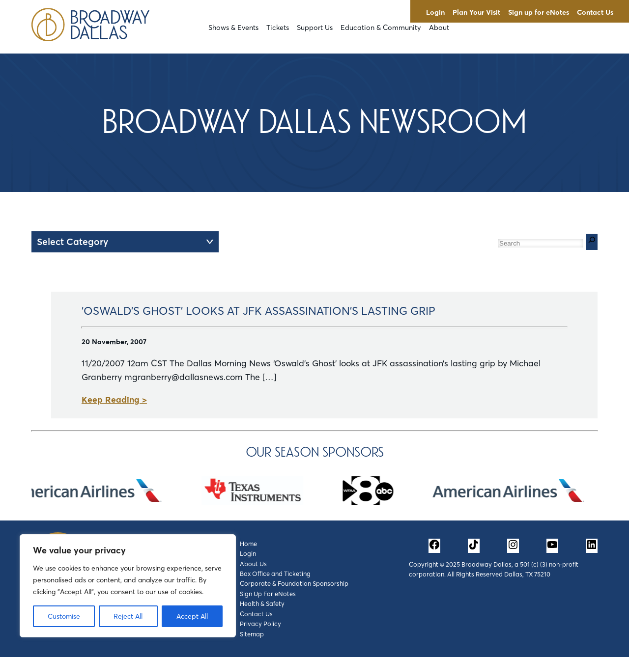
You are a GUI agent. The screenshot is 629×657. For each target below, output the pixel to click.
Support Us (315, 27)
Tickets (277, 27)
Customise (64, 616)
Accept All (192, 616)
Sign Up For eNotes (268, 594)
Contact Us (595, 12)
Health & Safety (262, 603)
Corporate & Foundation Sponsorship (294, 583)
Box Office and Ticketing (275, 573)
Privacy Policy (260, 624)
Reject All (128, 616)
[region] (128, 585)
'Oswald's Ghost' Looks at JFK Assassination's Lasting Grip (258, 311)
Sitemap (252, 634)
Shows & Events (233, 27)
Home (248, 544)
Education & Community (381, 27)
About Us (253, 564)
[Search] (592, 242)
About (439, 27)
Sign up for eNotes (538, 12)
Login (435, 12)
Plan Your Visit (476, 12)
